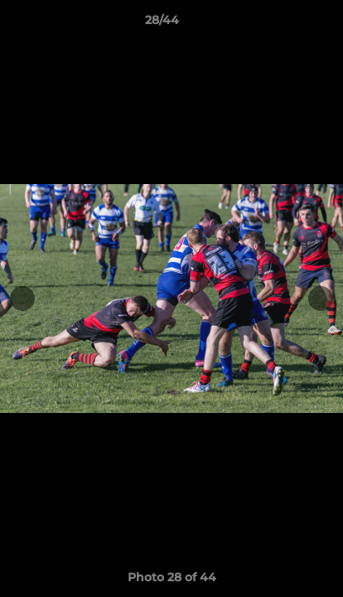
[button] (283, 24)
